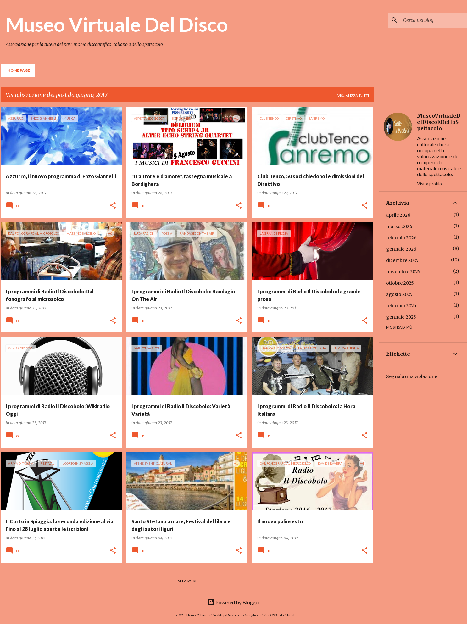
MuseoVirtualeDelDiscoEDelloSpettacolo (438, 122)
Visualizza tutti (353, 95)
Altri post (187, 581)
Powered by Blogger (233, 602)
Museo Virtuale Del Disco (117, 24)
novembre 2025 (403, 272)
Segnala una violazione (411, 376)
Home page (19, 70)
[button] (113, 206)
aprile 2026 (398, 215)
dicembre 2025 (402, 260)
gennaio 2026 (401, 249)
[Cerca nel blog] (434, 20)
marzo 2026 (399, 226)
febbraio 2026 (401, 238)
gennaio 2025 (401, 317)
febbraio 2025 (401, 306)
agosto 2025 (399, 294)
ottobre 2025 (400, 283)
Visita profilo (429, 183)
